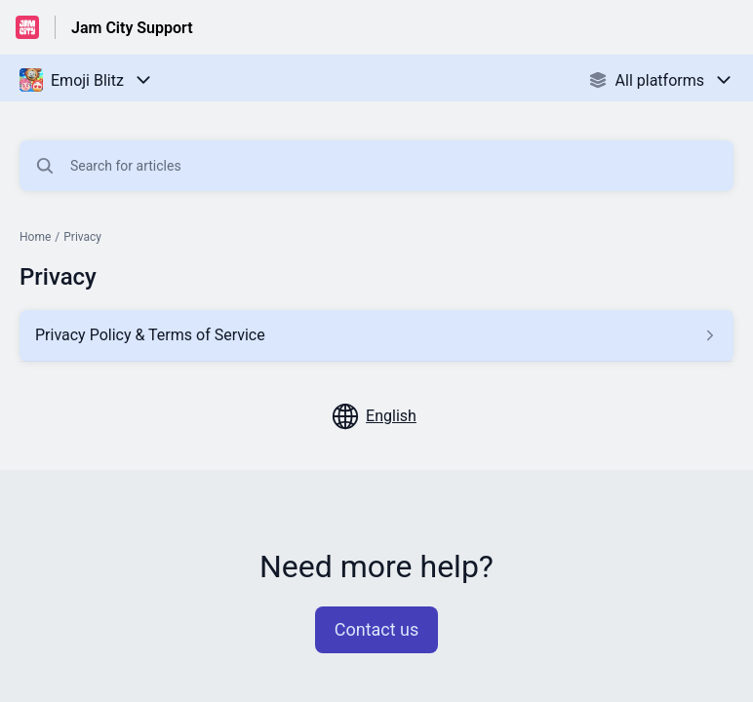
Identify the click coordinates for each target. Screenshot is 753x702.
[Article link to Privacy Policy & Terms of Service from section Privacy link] (376, 335)
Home (35, 237)
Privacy (82, 237)
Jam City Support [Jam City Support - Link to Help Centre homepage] (132, 28)
